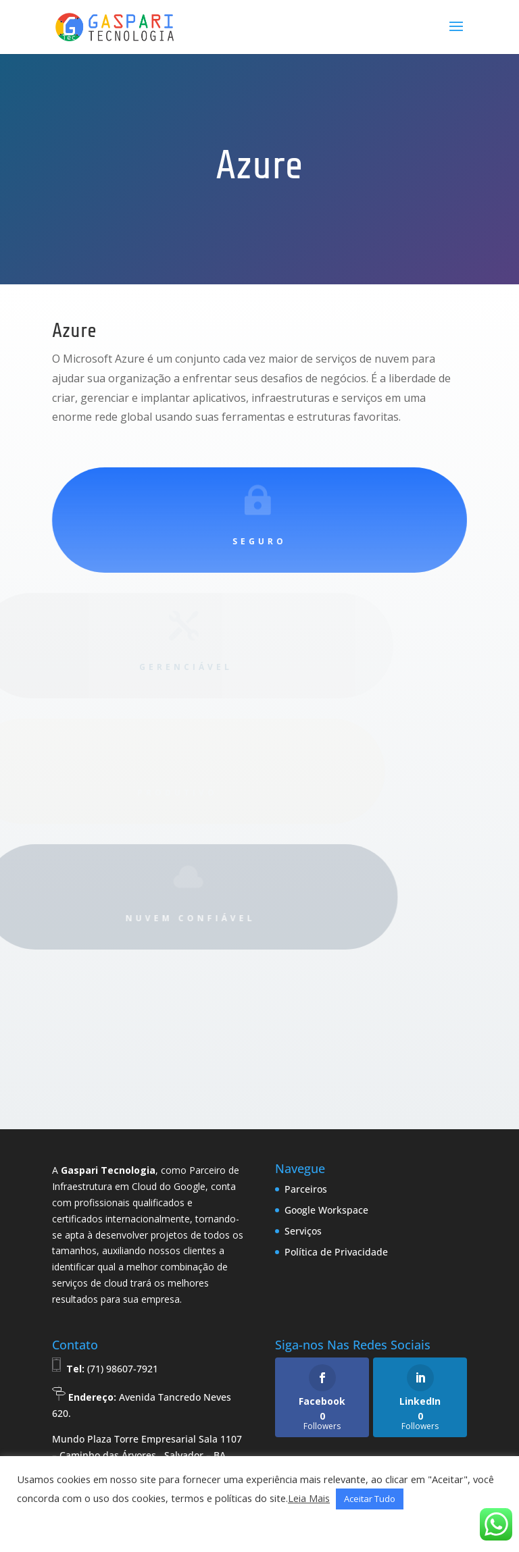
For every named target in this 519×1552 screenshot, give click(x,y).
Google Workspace (326, 1210)
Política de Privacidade (336, 1251)
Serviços (303, 1230)
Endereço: (92, 1397)
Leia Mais (309, 1498)
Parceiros (306, 1189)
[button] (32, 1526)
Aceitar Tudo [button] (369, 1499)
